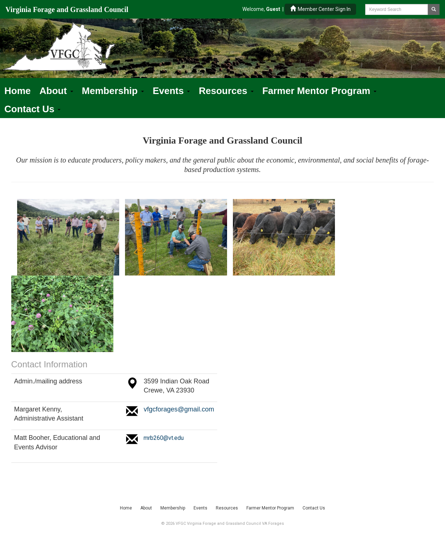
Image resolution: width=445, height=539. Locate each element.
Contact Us (32, 108)
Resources (226, 90)
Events (171, 90)
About (56, 90)
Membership (113, 90)
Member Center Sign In (320, 9)
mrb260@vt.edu (164, 437)
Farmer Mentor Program (319, 90)
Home (17, 90)
